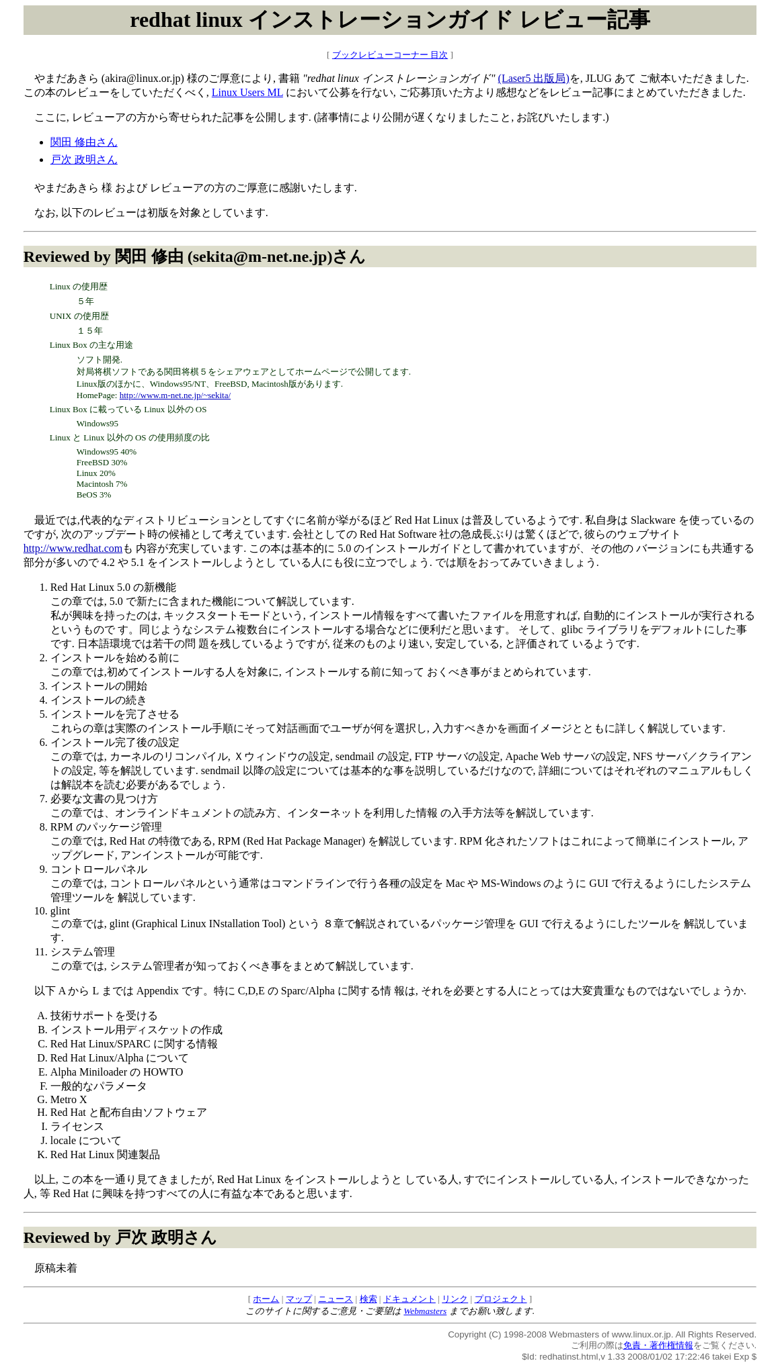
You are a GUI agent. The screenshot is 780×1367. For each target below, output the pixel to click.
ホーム (266, 1299)
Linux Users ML (247, 92)
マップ (299, 1299)
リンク (455, 1299)
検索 (368, 1299)
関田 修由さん (84, 142)
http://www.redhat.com (73, 548)
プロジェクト (501, 1299)
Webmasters (424, 1311)
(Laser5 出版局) (534, 78)
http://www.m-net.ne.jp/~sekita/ (175, 395)
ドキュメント (409, 1299)
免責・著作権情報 (658, 1345)
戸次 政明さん (84, 159)
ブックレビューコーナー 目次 (390, 55)
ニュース (335, 1299)
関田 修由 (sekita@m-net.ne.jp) (224, 256)
